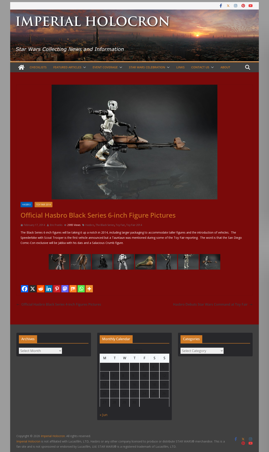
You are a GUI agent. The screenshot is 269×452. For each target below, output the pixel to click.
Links (180, 67)
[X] (32, 288)
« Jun (103, 414)
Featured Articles (67, 67)
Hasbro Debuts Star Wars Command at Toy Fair (213, 304)
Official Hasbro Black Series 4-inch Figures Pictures (58, 304)
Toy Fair (120, 225)
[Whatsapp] (81, 288)
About (225, 67)
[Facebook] (24, 288)
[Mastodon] (65, 288)
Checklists (38, 67)
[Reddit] (40, 288)
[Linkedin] (48, 288)
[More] (89, 288)
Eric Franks (56, 225)
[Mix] (73, 288)
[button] (83, 67)
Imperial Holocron (28, 441)
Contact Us (200, 67)
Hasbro (26, 204)
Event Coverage (105, 67)
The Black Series (105, 225)
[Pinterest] (57, 288)
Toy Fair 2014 (43, 204)
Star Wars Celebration (147, 67)
